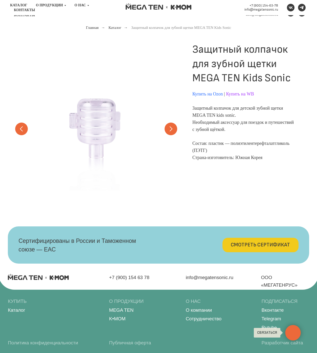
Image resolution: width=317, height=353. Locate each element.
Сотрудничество (204, 318)
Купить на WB (240, 93)
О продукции (49, 10)
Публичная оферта (130, 342)
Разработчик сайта (282, 342)
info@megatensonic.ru (262, 14)
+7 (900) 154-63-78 (264, 10)
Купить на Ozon (207, 93)
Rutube (269, 327)
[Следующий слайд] (171, 129)
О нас (80, 10)
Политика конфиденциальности (43, 342)
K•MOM (117, 318)
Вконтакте (273, 310)
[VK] (291, 12)
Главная (92, 28)
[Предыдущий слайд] (21, 129)
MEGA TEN (121, 310)
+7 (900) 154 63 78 (129, 277)
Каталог (18, 10)
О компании (199, 310)
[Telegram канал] (302, 12)
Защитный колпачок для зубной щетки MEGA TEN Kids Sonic (181, 28)
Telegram (271, 318)
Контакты (24, 15)
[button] (260, 245)
